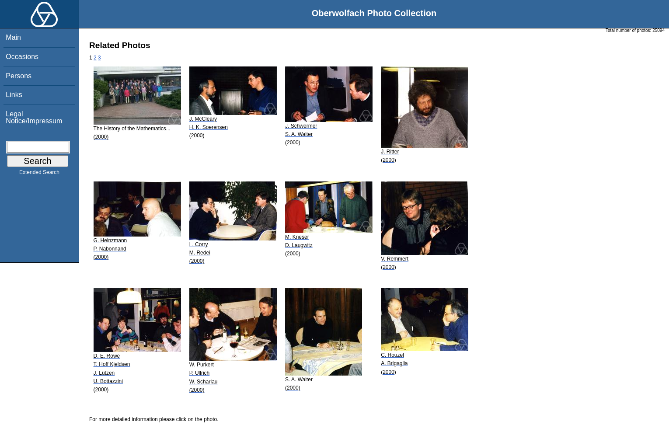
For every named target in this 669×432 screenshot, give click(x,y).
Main (13, 37)
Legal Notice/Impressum (34, 117)
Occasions (22, 56)
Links (14, 94)
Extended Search (39, 174)
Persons (18, 76)
